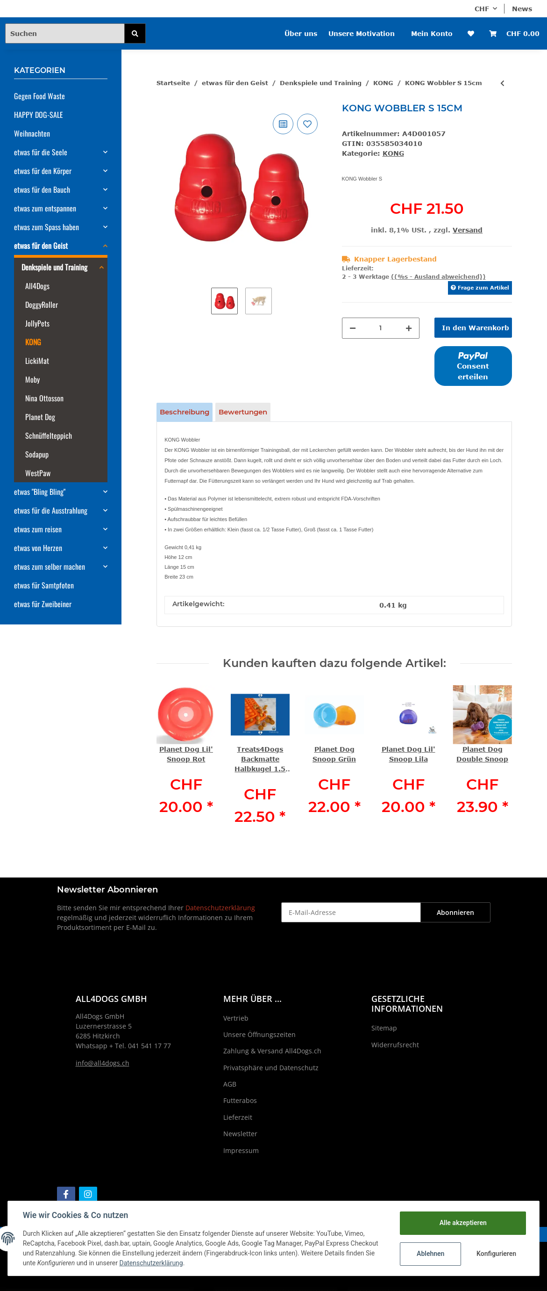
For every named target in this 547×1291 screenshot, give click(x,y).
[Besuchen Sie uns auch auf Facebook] (66, 1194)
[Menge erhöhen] (408, 328)
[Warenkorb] (514, 33)
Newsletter (240, 1133)
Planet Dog (40, 416)
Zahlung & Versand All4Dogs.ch (272, 1050)
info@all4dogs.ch (102, 1063)
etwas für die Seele (40, 152)
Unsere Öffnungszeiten (259, 1034)
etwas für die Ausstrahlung (50, 510)
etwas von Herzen (38, 547)
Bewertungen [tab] (243, 411)
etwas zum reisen (38, 529)
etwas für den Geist (41, 245)
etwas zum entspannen (45, 208)
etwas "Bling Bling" (39, 491)
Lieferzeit (237, 1117)
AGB (229, 1084)
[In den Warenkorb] (473, 328)
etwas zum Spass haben (46, 226)
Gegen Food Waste (39, 96)
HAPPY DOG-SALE (38, 114)
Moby (32, 379)
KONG (393, 153)
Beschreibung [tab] (184, 411)
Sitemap (384, 1027)
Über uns (300, 33)
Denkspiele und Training (54, 267)
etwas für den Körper (42, 170)
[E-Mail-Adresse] (351, 912)
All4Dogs (37, 285)
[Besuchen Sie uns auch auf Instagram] (88, 1194)
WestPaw (37, 473)
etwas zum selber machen (49, 566)
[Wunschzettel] (471, 33)
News (522, 9)
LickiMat (37, 360)
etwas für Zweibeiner (42, 603)
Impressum (241, 1150)
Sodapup (37, 454)
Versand (468, 230)
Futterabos (240, 1100)
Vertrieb (236, 1018)
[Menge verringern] (352, 328)
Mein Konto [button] (432, 33)
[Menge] (380, 328)
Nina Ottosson (44, 398)
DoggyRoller (41, 304)
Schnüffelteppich (48, 435)
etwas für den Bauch (42, 189)
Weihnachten (32, 133)
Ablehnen (430, 1253)
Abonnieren (455, 912)
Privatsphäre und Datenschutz (271, 1067)
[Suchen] (65, 33)
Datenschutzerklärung (220, 907)
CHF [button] (482, 9)
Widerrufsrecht (395, 1044)
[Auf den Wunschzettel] (307, 124)
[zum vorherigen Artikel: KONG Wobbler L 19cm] (502, 83)
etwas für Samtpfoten (44, 585)
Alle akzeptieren (462, 1222)
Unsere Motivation (361, 33)
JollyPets (37, 323)
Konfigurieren (496, 1253)
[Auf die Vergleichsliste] (283, 124)
